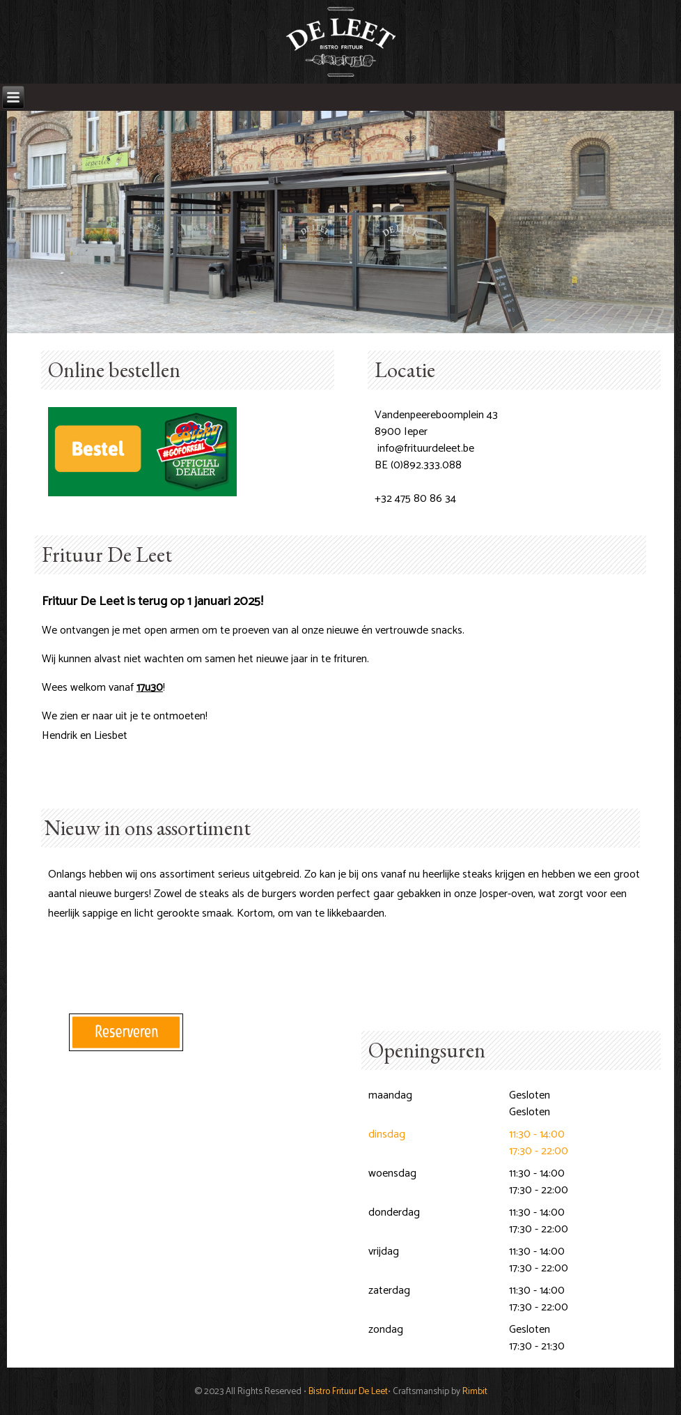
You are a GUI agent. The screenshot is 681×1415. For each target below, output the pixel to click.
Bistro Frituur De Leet (348, 1391)
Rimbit (474, 1391)
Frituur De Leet (107, 554)
